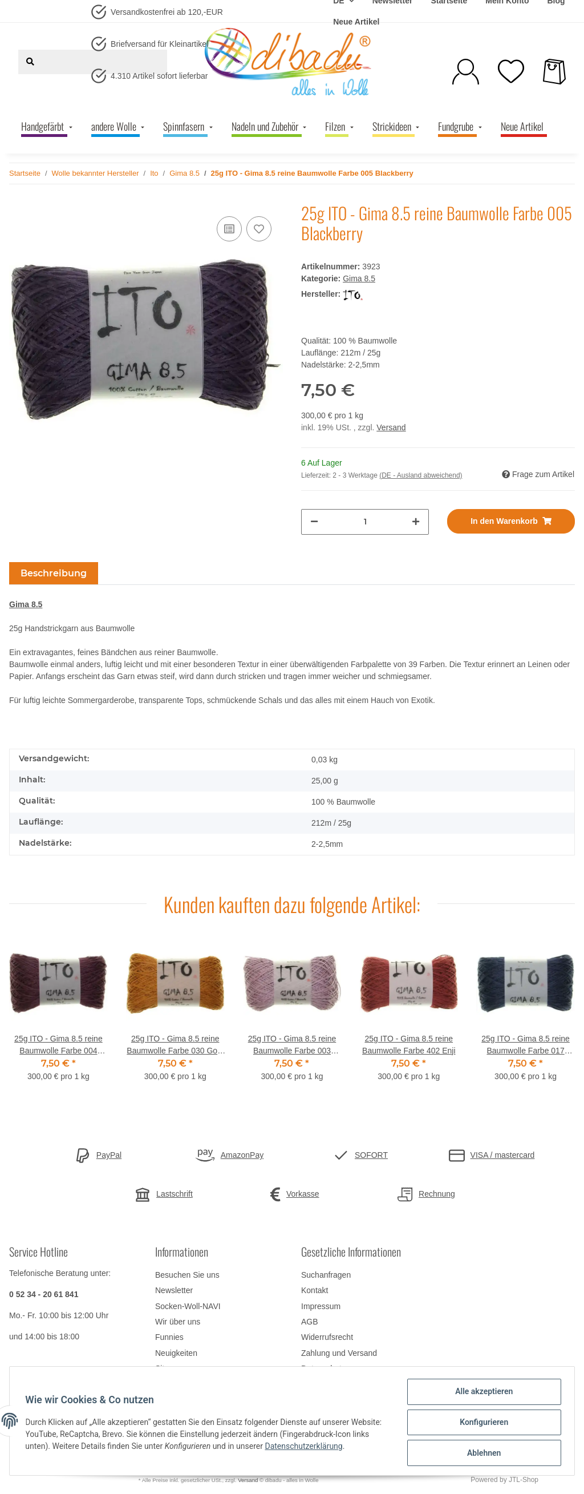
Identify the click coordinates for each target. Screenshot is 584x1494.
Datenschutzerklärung (342, 1447)
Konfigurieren (481, 1423)
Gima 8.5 (359, 278)
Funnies (169, 1337)
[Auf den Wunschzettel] (258, 228)
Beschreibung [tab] (54, 573)
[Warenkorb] (554, 71)
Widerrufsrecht (327, 1337)
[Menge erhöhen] (415, 522)
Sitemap (169, 1368)
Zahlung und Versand (339, 1353)
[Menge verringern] (314, 522)
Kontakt (314, 1290)
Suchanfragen (326, 1274)
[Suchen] (30, 62)
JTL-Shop (523, 1480)
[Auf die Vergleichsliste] (229, 228)
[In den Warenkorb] (511, 521)
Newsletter (174, 1290)
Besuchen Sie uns (187, 1274)
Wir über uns (177, 1321)
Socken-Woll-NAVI (188, 1306)
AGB (309, 1321)
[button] (465, 71)
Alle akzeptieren (481, 1394)
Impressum (320, 1306)
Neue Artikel (356, 21)
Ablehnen (481, 1453)
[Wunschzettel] (511, 71)
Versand (390, 427)
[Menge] (365, 522)
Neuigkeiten (176, 1353)
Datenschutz (323, 1368)
